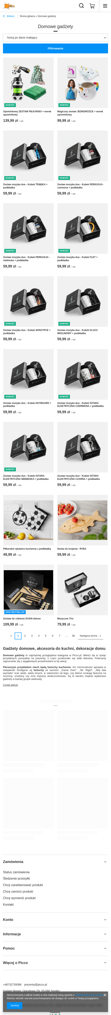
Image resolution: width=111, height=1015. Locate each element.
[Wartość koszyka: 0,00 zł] (92, 6)
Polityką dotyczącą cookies (89, 995)
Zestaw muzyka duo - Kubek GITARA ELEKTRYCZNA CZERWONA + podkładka (80, 405)
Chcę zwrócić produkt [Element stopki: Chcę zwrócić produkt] (18, 891)
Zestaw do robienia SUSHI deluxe (22, 618)
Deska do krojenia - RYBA (71, 548)
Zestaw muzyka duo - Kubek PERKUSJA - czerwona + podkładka (80, 186)
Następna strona (88, 635)
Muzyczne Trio (65, 618)
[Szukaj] (81, 6)
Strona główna (27, 16)
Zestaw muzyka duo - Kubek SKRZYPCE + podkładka (27, 332)
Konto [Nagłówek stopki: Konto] (8, 920)
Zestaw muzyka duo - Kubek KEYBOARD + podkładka (27, 405)
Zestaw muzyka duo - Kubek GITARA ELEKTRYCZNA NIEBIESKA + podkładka (26, 477)
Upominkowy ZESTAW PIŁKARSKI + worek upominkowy (27, 113)
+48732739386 (12, 984)
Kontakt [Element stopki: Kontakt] (8, 904)
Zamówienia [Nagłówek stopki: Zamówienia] (13, 862)
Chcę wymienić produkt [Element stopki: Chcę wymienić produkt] (19, 898)
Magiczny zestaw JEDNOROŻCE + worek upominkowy (80, 113)
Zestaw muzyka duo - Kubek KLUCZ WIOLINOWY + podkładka (77, 332)
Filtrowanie (55, 48)
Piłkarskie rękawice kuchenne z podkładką (27, 548)
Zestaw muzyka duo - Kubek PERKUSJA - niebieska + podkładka (26, 259)
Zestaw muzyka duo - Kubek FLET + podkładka (77, 259)
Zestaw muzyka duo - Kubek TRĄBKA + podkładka (25, 186)
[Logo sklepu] (9, 6)
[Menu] (105, 6)
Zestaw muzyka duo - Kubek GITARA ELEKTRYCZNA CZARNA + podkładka (78, 477)
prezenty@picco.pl (35, 984)
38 (73, 635)
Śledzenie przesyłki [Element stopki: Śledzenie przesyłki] (16, 878)
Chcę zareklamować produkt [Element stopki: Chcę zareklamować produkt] (23, 885)
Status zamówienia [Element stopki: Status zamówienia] (16, 872)
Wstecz (9, 16)
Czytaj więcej (10, 684)
